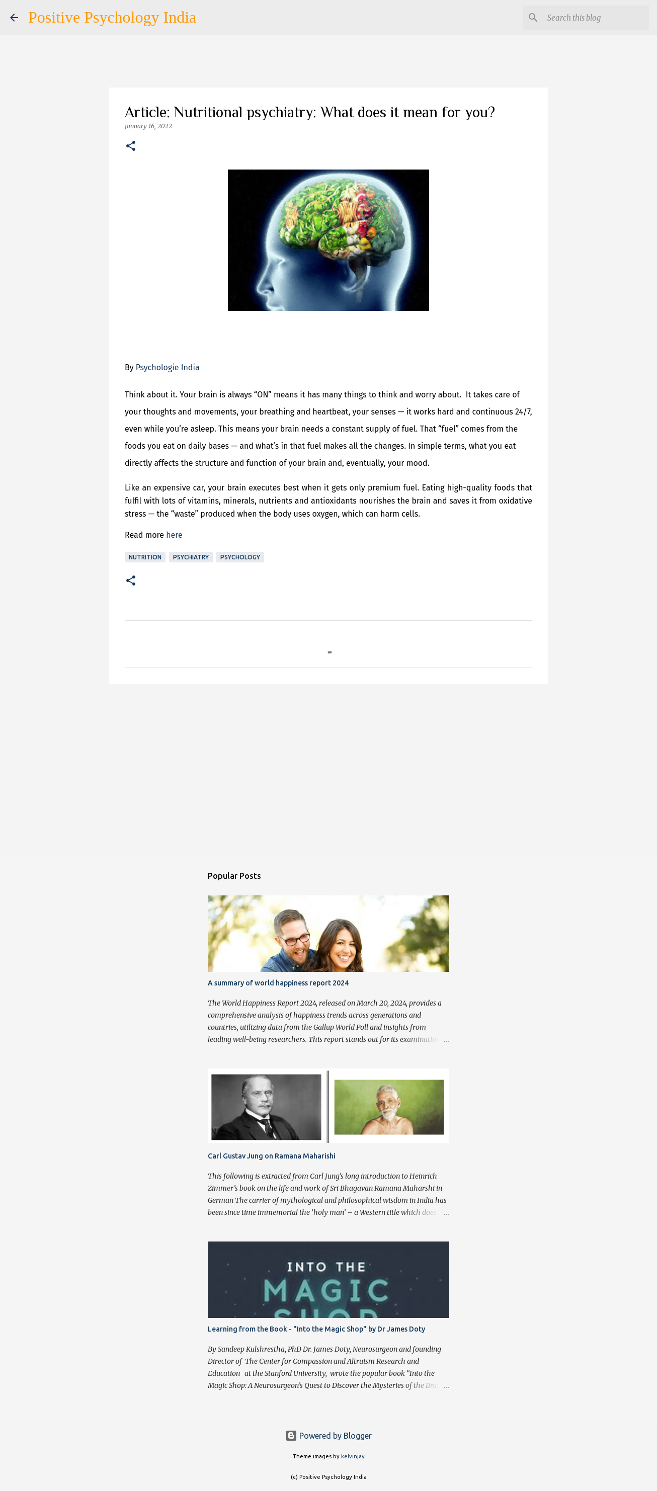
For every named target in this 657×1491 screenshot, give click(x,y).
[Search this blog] (596, 18)
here (174, 535)
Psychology (240, 557)
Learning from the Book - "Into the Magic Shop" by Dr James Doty (316, 1329)
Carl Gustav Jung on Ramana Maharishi (272, 1156)
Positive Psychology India (112, 17)
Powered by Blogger (328, 1435)
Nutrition (145, 557)
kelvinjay (353, 1456)
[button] (131, 146)
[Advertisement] (328, 769)
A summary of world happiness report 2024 (278, 983)
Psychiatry (191, 557)
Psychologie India (168, 367)
